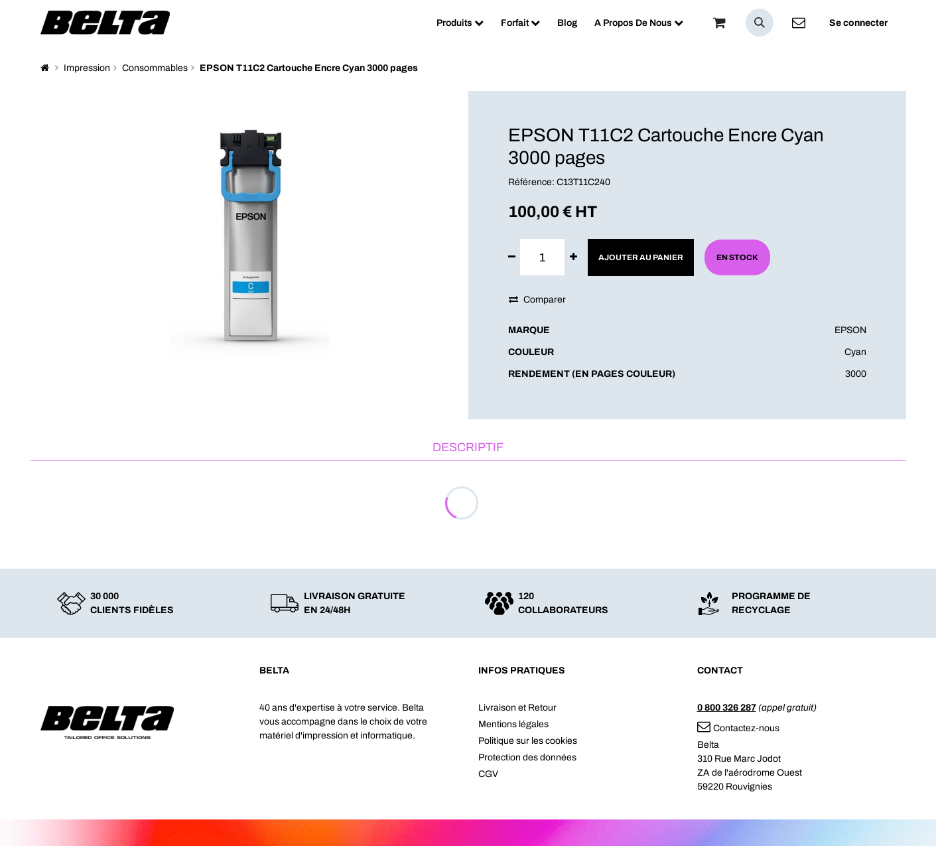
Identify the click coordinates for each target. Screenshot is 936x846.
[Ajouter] (573, 257)
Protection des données (527, 757)
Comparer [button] (537, 300)
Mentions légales (513, 724)
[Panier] (720, 22)
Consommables (155, 68)
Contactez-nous (738, 728)
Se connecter (858, 23)
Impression (87, 68)
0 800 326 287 (726, 708)
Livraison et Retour (517, 708)
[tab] (468, 448)
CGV (488, 774)
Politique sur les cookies (527, 741)
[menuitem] (460, 23)
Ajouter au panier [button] (640, 257)
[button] (759, 22)
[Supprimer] (511, 257)
